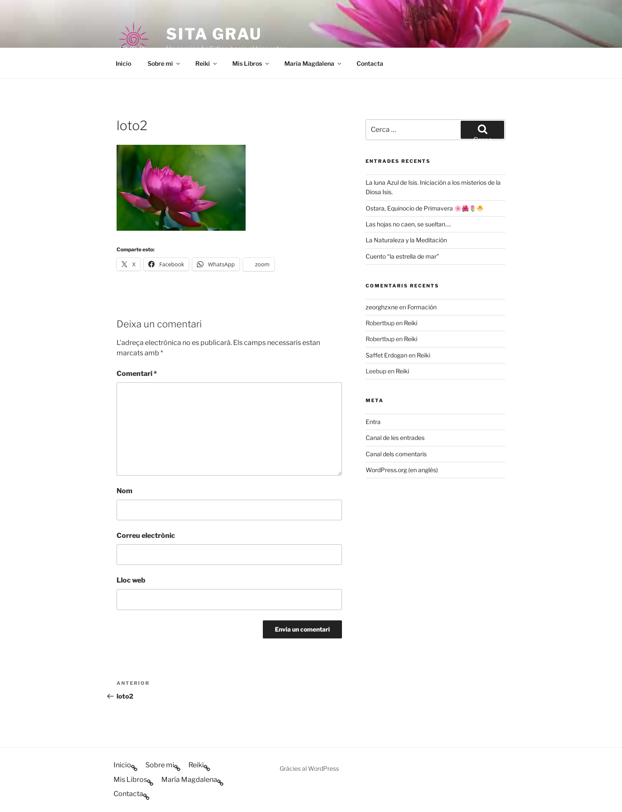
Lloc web (131, 580)
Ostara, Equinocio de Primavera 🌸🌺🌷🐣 (424, 208)
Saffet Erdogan (386, 355)
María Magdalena (313, 63)
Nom (124, 491)
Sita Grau (214, 33)
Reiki (206, 63)
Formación (422, 307)
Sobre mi (164, 63)
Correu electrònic (146, 535)
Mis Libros (251, 63)
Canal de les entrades (395, 437)
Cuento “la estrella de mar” (402, 256)
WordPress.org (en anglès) (402, 469)
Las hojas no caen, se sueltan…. (408, 224)
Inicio (123, 63)
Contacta (370, 63)
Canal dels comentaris (396, 454)
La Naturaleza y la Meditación (406, 240)
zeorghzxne (382, 307)
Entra (373, 421)
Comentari (137, 373)
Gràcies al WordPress (309, 768)
